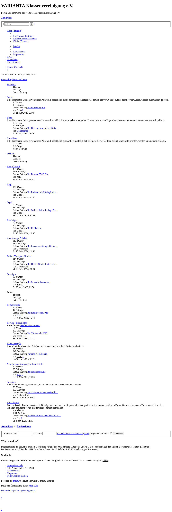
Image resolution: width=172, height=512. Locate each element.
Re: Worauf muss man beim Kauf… (44, 415)
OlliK (105, 460)
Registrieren (24, 426)
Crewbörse (12, 138)
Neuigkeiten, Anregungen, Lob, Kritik (24, 364)
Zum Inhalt (6, 18)
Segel (9, 202)
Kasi (19, 315)
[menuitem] (23, 36)
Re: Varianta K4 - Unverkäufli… (42, 392)
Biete (9, 117)
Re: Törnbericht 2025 (37, 333)
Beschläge (12, 220)
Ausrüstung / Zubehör (17, 238)
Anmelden (7, 426)
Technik (10, 153)
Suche (10, 97)
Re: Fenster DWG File (37, 174)
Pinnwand (11, 84)
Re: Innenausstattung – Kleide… (42, 246)
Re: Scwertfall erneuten (38, 282)
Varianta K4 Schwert (37, 354)
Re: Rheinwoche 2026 (37, 312)
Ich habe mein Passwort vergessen (73, 433)
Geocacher (22, 248)
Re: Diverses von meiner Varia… (42, 128)
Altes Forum (13, 402)
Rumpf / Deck (13, 166)
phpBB (16, 481)
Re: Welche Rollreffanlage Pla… (42, 210)
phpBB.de (33, 485)
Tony (19, 284)
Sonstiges (11, 274)
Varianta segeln (14, 343)
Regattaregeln (13, 305)
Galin (19, 356)
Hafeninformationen (30, 325)
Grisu (19, 195)
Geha (19, 110)
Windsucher (22, 131)
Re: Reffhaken (34, 228)
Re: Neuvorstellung (36, 372)
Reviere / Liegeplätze (17, 323)
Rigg (9, 184)
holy (19, 177)
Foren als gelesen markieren (14, 79)
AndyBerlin (22, 395)
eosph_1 (21, 336)
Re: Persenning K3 (36, 107)
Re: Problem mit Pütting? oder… (42, 192)
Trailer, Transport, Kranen (19, 256)
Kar (18, 418)
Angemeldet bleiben (101, 433)
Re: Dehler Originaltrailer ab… (41, 264)
